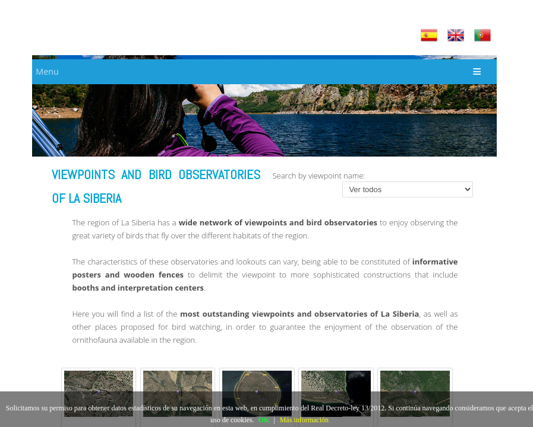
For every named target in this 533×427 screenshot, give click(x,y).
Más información (304, 420)
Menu (47, 71)
